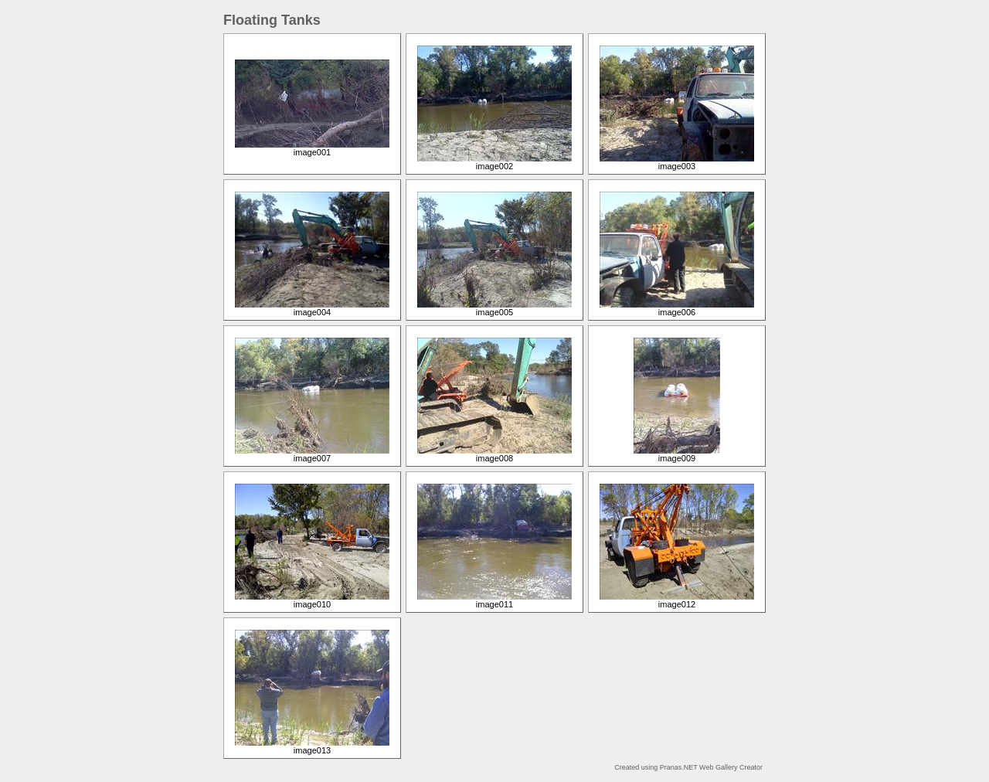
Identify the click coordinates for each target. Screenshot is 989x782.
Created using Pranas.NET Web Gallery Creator (688, 767)
